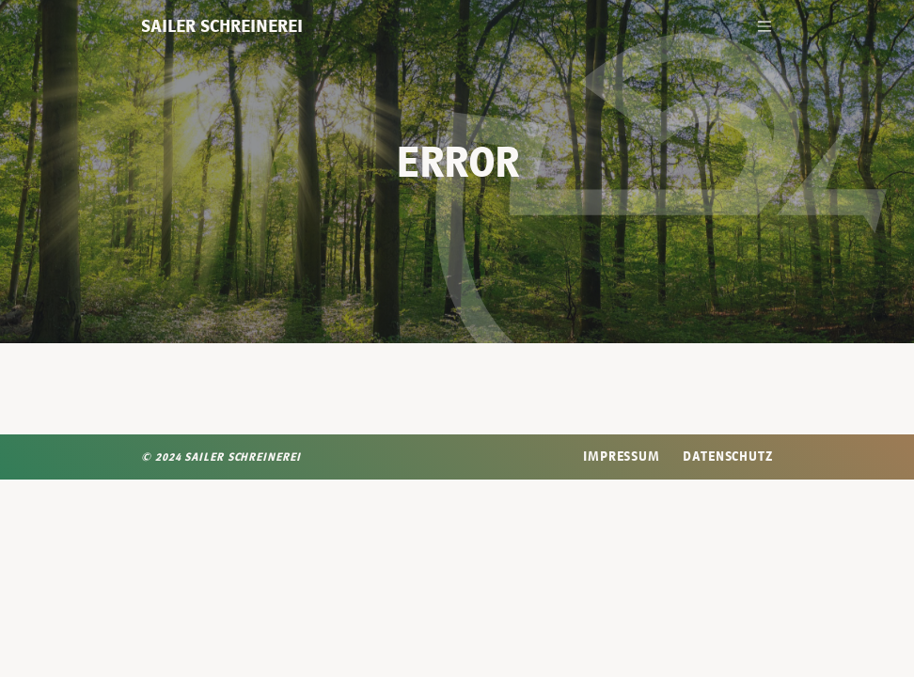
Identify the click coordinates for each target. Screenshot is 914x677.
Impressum (621, 456)
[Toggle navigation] (764, 26)
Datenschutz (728, 456)
